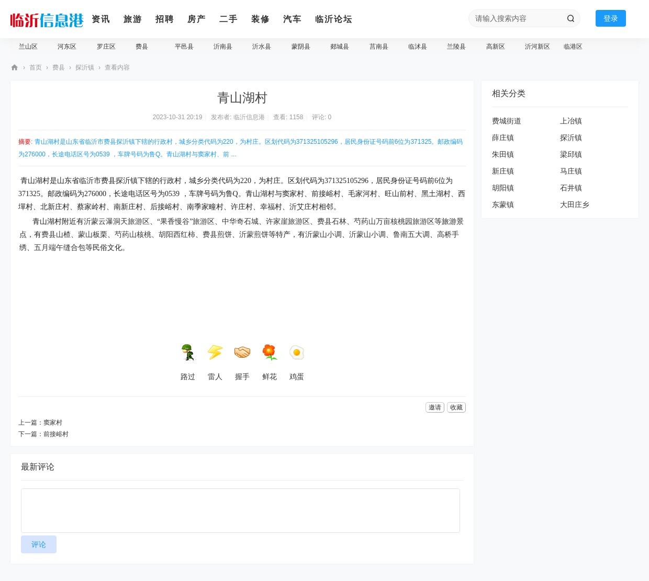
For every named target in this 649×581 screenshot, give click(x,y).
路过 (188, 362)
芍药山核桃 (133, 234)
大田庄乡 (574, 204)
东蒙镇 (503, 204)
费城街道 (506, 121)
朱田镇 (503, 154)
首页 (35, 67)
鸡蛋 (296, 362)
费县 (142, 46)
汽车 (292, 19)
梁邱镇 (571, 154)
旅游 (133, 19)
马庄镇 (571, 171)
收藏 (456, 407)
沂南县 (223, 46)
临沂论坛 (334, 19)
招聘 (164, 19)
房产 (196, 19)
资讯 (101, 19)
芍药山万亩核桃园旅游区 (394, 221)
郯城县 (339, 46)
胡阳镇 (503, 188)
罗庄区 (106, 46)
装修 (260, 19)
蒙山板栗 (92, 234)
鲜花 (269, 362)
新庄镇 (503, 171)
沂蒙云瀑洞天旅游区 (117, 221)
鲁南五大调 (411, 234)
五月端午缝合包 (59, 248)
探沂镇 (84, 67)
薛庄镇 (503, 137)
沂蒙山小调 (323, 234)
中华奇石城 (240, 221)
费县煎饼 (217, 234)
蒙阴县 (301, 46)
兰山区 (28, 46)
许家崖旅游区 (288, 221)
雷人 (215, 362)
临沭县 (417, 46)
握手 (242, 362)
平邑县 (184, 46)
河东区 (67, 46)
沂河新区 (537, 46)
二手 (228, 19)
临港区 (573, 46)
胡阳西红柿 (177, 234)
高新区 (495, 46)
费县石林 (331, 221)
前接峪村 (56, 434)
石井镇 (571, 188)
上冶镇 (571, 121)
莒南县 (379, 46)
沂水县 (261, 46)
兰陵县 (456, 46)
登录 (610, 18)
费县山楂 (56, 234)
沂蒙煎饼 (253, 234)
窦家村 (52, 422)
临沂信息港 (14, 67)
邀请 (435, 407)
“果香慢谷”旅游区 (186, 221)
